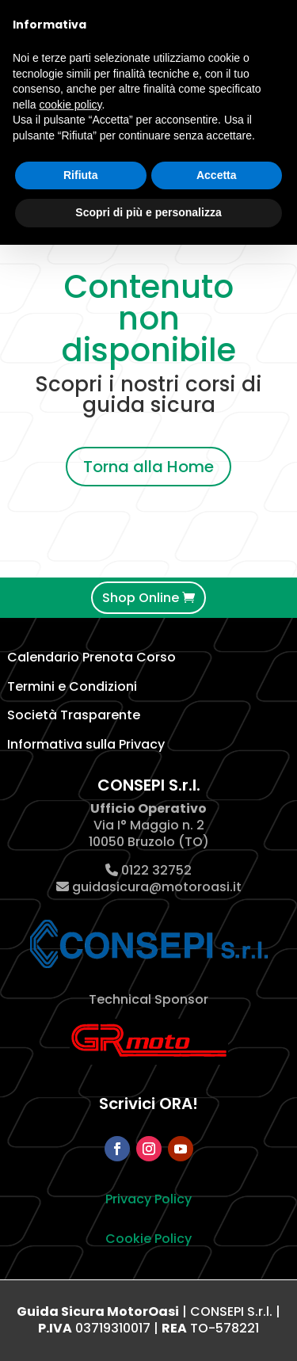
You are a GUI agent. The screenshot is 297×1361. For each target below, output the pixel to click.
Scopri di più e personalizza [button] (148, 212)
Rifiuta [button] (80, 175)
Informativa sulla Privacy (86, 744)
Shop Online (140, 598)
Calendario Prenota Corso (91, 657)
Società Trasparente (73, 715)
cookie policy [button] (70, 104)
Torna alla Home (148, 467)
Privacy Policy (148, 1199)
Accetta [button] (216, 175)
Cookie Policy (148, 1238)
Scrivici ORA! (148, 1103)
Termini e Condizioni (72, 686)
